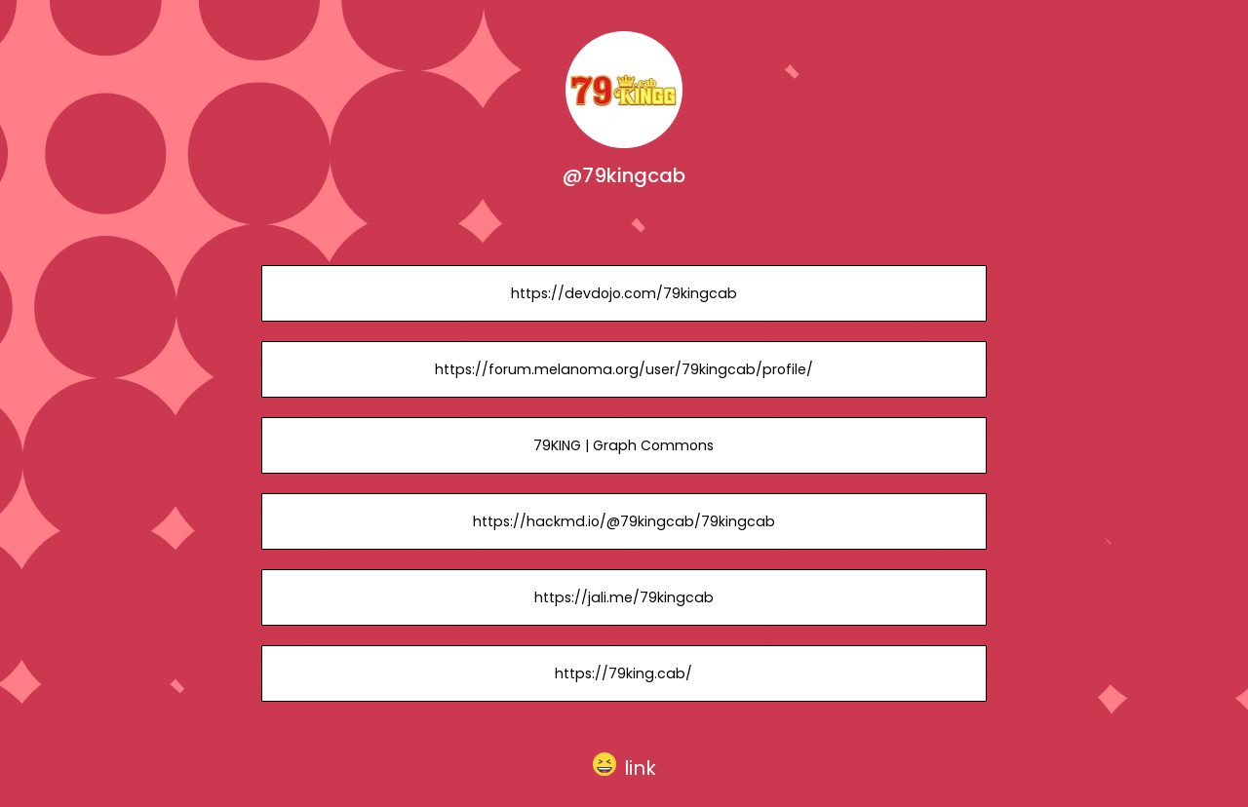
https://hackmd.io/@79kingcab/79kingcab (624, 521)
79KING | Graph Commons (623, 445)
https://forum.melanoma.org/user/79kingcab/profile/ (624, 369)
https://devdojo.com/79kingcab (624, 293)
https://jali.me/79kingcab (624, 597)
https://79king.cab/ (623, 673)
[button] (624, 764)
